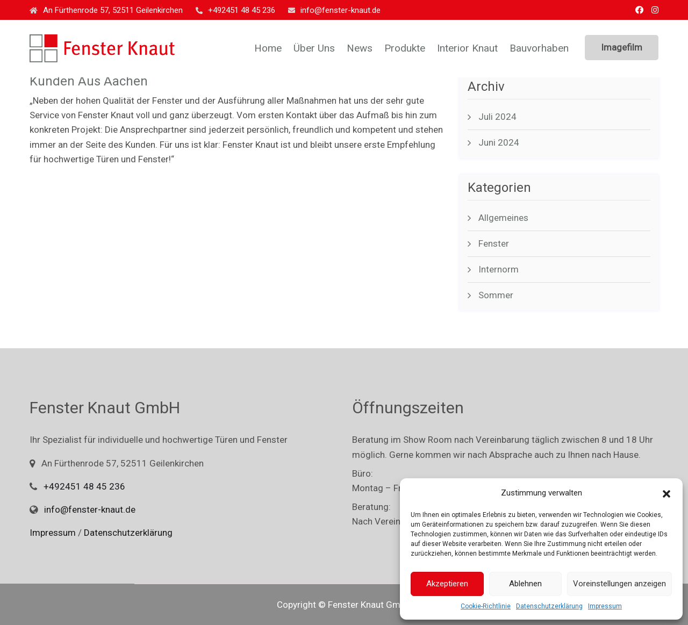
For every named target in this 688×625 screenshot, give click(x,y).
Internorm (498, 269)
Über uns (314, 48)
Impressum (605, 606)
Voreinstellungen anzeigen (619, 583)
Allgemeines (503, 217)
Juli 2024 (497, 116)
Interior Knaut (467, 48)
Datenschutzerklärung (549, 606)
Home (268, 48)
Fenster (493, 243)
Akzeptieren (447, 583)
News (359, 48)
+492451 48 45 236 (235, 10)
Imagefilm (621, 47)
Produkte (404, 48)
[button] (666, 492)
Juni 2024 (498, 142)
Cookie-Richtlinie (486, 606)
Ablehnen (525, 583)
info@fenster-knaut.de (334, 10)
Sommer (495, 295)
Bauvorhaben (539, 48)
